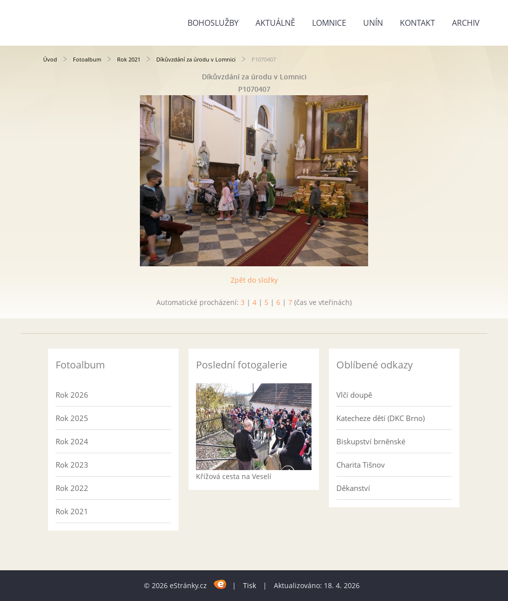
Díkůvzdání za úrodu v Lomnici (196, 59)
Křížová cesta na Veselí (233, 476)
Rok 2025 (72, 418)
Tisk (249, 585)
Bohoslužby (213, 22)
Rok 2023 (72, 465)
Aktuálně (275, 22)
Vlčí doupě (354, 395)
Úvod (50, 59)
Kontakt (417, 22)
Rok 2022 (72, 488)
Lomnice (329, 22)
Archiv (466, 22)
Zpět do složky (254, 280)
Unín (373, 22)
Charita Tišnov (360, 465)
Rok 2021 (128, 59)
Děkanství (353, 488)
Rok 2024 (72, 441)
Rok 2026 (72, 395)
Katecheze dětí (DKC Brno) (380, 418)
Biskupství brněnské (370, 441)
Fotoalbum (87, 59)
